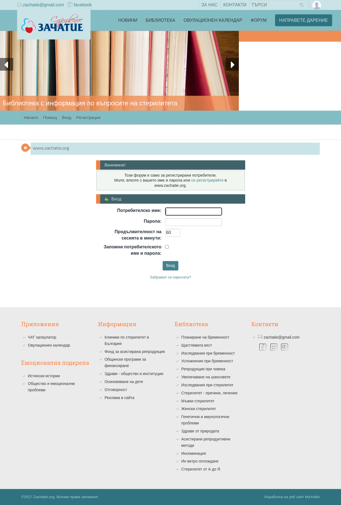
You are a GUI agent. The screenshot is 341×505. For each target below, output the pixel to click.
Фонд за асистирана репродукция (135, 351)
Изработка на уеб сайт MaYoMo (292, 497)
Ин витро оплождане (200, 461)
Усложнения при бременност (207, 361)
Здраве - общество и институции (134, 373)
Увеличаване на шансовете (206, 377)
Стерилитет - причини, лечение (209, 393)
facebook (80, 5)
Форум (258, 20)
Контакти (235, 4)
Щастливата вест (196, 345)
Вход (66, 117)
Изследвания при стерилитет (207, 385)
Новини (127, 20)
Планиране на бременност (205, 337)
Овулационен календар (213, 20)
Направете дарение (303, 20)
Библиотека (160, 20)
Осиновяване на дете (124, 381)
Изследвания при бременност (208, 353)
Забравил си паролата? (170, 277)
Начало (31, 117)
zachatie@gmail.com (40, 5)
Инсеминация (193, 453)
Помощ (50, 117)
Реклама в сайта (119, 397)
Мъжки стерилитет (198, 401)
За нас (210, 4)
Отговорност (116, 389)
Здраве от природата (200, 431)
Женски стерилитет (198, 408)
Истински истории (44, 376)
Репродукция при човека (203, 369)
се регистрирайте (207, 180)
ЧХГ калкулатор (42, 337)
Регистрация (88, 117)
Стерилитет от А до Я (200, 469)
